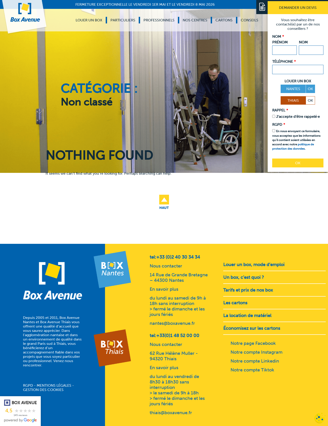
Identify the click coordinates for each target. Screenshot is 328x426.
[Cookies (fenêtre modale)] (320, 418)
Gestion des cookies (43, 390)
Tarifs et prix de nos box (248, 290)
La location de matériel (247, 315)
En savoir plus (164, 289)
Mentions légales (54, 385)
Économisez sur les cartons (251, 328)
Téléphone (284, 61)
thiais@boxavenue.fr (171, 412)
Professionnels (159, 20)
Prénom (280, 42)
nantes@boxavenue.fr (172, 323)
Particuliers (122, 20)
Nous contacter (166, 266)
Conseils (249, 20)
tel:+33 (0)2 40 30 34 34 (175, 257)
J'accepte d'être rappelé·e (298, 116)
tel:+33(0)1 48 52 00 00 (174, 335)
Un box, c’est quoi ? (243, 277)
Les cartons (235, 302)
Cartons (224, 20)
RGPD (28, 385)
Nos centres (195, 20)
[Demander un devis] (298, 7)
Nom (303, 42)
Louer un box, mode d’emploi (253, 264)
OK (310, 89)
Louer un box (89, 20)
